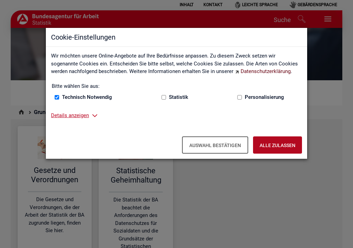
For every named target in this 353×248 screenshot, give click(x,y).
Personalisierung (264, 97)
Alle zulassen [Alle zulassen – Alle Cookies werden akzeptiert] (277, 145)
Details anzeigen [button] (70, 115)
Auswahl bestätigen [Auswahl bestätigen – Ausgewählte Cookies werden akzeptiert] (215, 145)
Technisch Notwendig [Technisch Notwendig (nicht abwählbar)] (87, 97)
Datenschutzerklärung (266, 71)
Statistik (178, 97)
